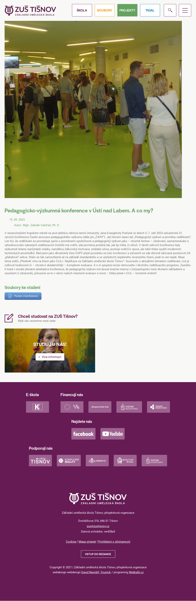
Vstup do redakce (98, 554)
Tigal (149, 10)
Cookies (71, 541)
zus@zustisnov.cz (98, 526)
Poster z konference (26, 296)
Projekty (127, 10)
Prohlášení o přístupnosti (114, 541)
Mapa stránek (87, 541)
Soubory (104, 10)
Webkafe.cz (136, 572)
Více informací (51, 357)
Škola (82, 10)
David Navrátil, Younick (96, 572)
